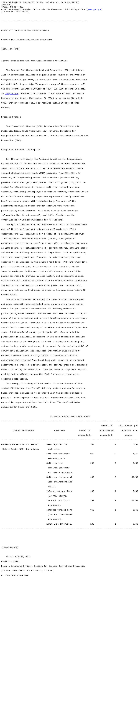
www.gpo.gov (94, 11)
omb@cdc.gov (11, 112)
